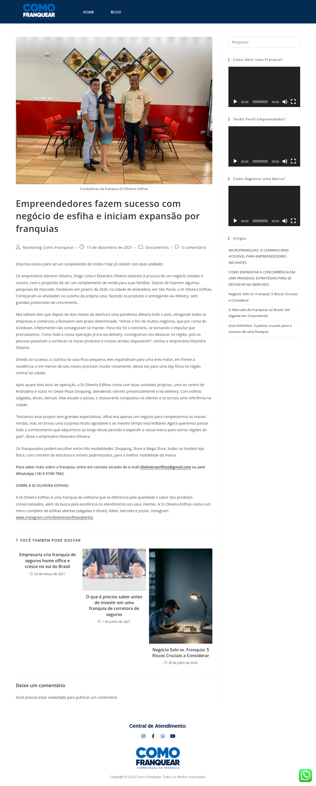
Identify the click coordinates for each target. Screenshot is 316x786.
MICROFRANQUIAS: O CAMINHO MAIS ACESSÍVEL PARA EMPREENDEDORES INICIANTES (258, 256)
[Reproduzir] (235, 101)
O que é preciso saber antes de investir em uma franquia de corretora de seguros (114, 605)
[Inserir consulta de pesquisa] (264, 42)
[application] (264, 87)
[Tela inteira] (293, 101)
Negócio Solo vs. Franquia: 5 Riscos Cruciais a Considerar (180, 652)
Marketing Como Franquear (48, 247)
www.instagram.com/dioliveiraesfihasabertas (54, 517)
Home (88, 12)
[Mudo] (285, 101)
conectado (57, 697)
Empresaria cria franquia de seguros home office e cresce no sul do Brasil (47, 560)
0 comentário (193, 247)
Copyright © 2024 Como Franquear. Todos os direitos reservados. (158, 779)
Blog (116, 12)
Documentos (157, 247)
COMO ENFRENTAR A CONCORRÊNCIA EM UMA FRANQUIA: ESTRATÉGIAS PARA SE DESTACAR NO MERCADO (261, 278)
